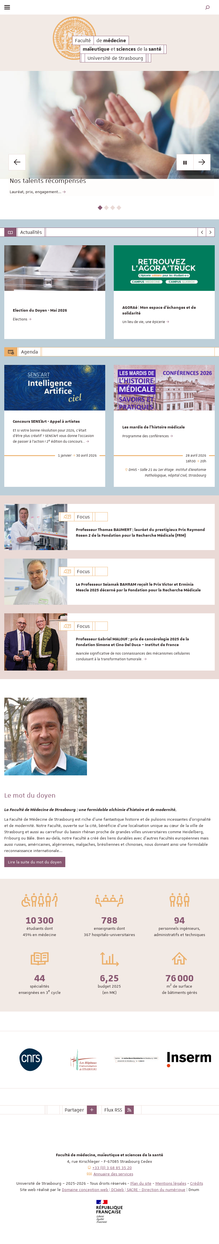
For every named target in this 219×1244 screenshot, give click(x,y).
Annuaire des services (113, 1173)
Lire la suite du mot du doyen (35, 862)
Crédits (196, 1183)
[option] (109, 133)
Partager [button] (74, 1110)
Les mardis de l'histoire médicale (153, 427)
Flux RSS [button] (113, 1110)
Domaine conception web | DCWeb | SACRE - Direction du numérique (123, 1189)
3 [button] (112, 207)
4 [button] (119, 207)
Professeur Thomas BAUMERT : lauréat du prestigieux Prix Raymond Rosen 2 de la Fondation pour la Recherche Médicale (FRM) (140, 532)
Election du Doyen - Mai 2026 (40, 310)
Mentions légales (170, 1183)
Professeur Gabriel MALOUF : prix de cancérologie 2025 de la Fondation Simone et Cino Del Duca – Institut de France (132, 642)
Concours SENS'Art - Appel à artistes (46, 421)
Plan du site (140, 1183)
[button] (207, 7)
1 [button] (100, 207)
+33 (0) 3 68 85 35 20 (112, 1167)
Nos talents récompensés (90, 173)
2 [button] (106, 207)
